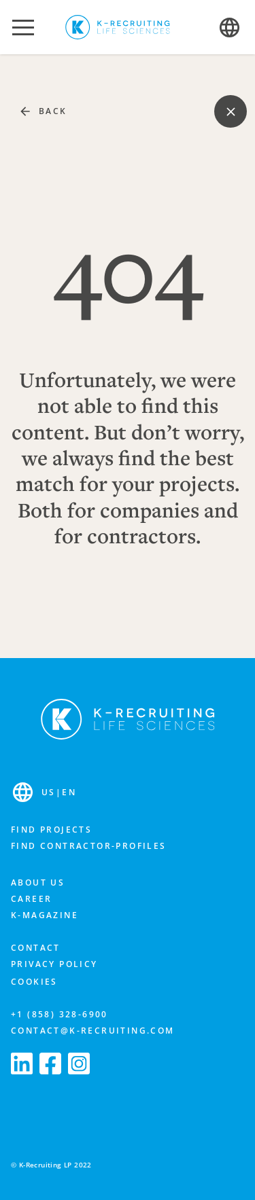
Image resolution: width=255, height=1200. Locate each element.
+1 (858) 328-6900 (59, 1014)
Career (31, 899)
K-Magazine (44, 915)
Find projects (51, 829)
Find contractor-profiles (89, 846)
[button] (23, 27)
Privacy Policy (54, 964)
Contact (36, 947)
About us (38, 882)
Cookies (34, 981)
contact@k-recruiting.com (93, 1030)
